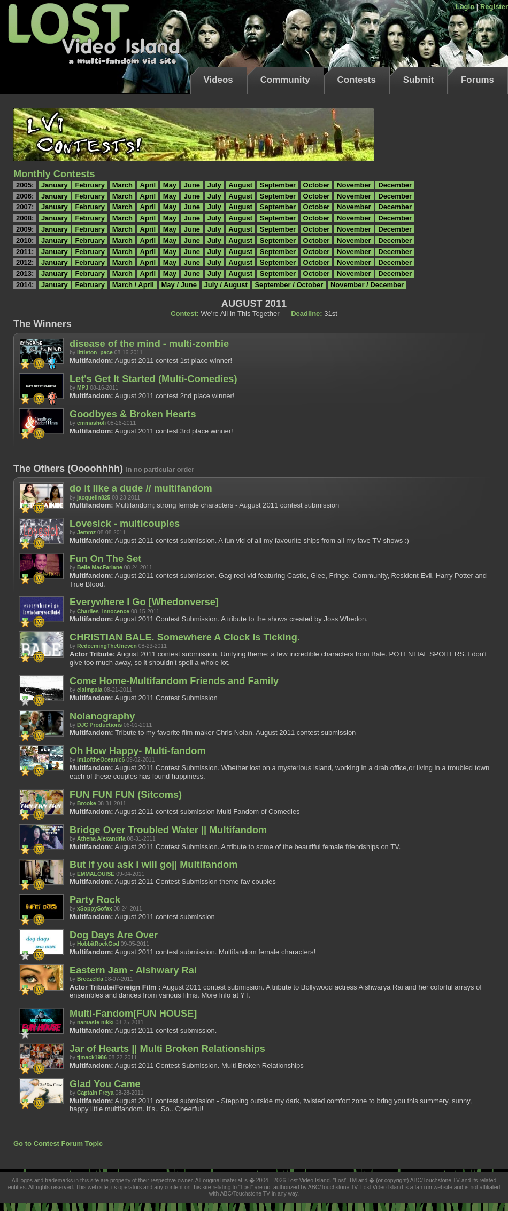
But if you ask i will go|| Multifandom (153, 864)
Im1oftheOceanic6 (101, 760)
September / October (289, 285)
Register (494, 7)
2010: (25, 240)
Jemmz (86, 532)
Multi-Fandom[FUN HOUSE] (133, 1013)
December (395, 185)
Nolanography (102, 716)
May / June (179, 285)
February (90, 185)
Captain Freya (95, 1093)
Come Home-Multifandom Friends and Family (174, 681)
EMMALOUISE (95, 874)
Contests (356, 80)
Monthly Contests (54, 174)
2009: (25, 229)
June (192, 185)
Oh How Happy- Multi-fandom (138, 751)
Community (285, 80)
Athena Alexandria (101, 839)
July (214, 185)
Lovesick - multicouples (125, 523)
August (240, 185)
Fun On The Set (105, 558)
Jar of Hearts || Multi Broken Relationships (167, 1048)
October (316, 185)
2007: (25, 207)
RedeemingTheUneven (107, 646)
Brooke (86, 803)
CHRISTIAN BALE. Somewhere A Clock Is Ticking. (185, 637)
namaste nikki (95, 1022)
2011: (25, 252)
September (278, 185)
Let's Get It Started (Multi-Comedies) (153, 379)
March (122, 185)
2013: (25, 274)
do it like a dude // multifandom (141, 488)
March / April (133, 285)
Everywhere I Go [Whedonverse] (144, 602)
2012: (25, 262)
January (54, 185)
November (354, 185)
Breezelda (90, 979)
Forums (477, 80)
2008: (25, 218)
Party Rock (95, 900)
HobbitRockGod (98, 944)
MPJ (82, 388)
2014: (25, 285)
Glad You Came (105, 1084)
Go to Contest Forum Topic (58, 1143)
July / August (226, 285)
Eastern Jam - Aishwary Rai (133, 970)
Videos (218, 80)
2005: (25, 185)
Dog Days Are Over (114, 935)
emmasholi (91, 423)
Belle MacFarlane (99, 568)
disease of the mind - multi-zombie (149, 343)
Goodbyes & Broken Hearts (133, 414)
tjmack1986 (92, 1057)
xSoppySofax (94, 909)
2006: (25, 196)
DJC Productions (99, 725)
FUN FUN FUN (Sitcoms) (126, 794)
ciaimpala (89, 690)
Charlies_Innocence (103, 611)
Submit (418, 80)
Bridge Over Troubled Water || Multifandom (168, 830)
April (148, 185)
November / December (367, 285)
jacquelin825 (93, 498)
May (169, 185)
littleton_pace (95, 352)
